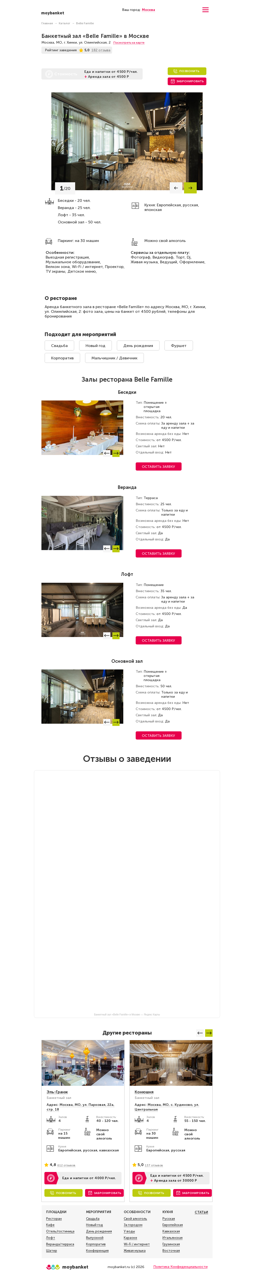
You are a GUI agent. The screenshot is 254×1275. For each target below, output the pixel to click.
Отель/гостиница (60, 1231)
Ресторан (54, 1219)
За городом (133, 1225)
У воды (129, 1231)
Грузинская (171, 1244)
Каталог (64, 23)
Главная (47, 23)
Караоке (130, 1238)
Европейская (172, 1225)
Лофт (50, 1238)
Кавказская (171, 1231)
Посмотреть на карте (128, 42)
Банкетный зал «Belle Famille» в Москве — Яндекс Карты (127, 1014)
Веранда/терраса (60, 1244)
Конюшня (144, 1091)
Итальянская (172, 1238)
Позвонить (189, 71)
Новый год (95, 345)
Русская (168, 1219)
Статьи (201, 1212)
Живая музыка (135, 1251)
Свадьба (59, 345)
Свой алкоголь (135, 1219)
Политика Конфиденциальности (180, 1267)
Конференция (97, 1251)
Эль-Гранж (57, 1091)
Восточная (171, 1251)
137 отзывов (154, 1165)
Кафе (50, 1225)
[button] (176, 187)
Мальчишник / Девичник (114, 358)
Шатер (51, 1251)
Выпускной (94, 1238)
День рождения (138, 345)
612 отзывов (66, 1165)
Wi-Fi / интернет (137, 1244)
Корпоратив (62, 358)
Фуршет (179, 345)
